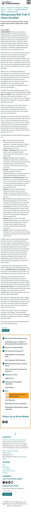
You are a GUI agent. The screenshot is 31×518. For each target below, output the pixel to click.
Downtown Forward (11, 375)
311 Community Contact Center (14, 440)
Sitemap (5, 473)
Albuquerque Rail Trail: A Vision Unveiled (15, 396)
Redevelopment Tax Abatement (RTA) (15, 355)
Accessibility (6, 469)
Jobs (3, 465)
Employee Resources (8, 471)
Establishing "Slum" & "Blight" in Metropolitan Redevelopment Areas (16, 343)
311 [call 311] (7, 451)
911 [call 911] (12, 455)
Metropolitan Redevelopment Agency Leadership (16, 408)
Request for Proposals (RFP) (13, 347)
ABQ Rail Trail (9, 378)
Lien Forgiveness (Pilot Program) (15, 360)
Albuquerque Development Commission (13, 383)
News (10, 10)
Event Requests (10, 400)
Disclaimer (5, 467)
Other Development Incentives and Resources (16, 370)
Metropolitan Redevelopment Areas (16, 338)
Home (3, 8)
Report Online (6, 453)
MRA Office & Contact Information (16, 403)
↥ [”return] (15, 433)
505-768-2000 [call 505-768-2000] (13, 451)
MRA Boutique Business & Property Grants (16, 364)
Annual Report (9, 387)
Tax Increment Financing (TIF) (14, 351)
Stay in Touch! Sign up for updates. (13, 488)
